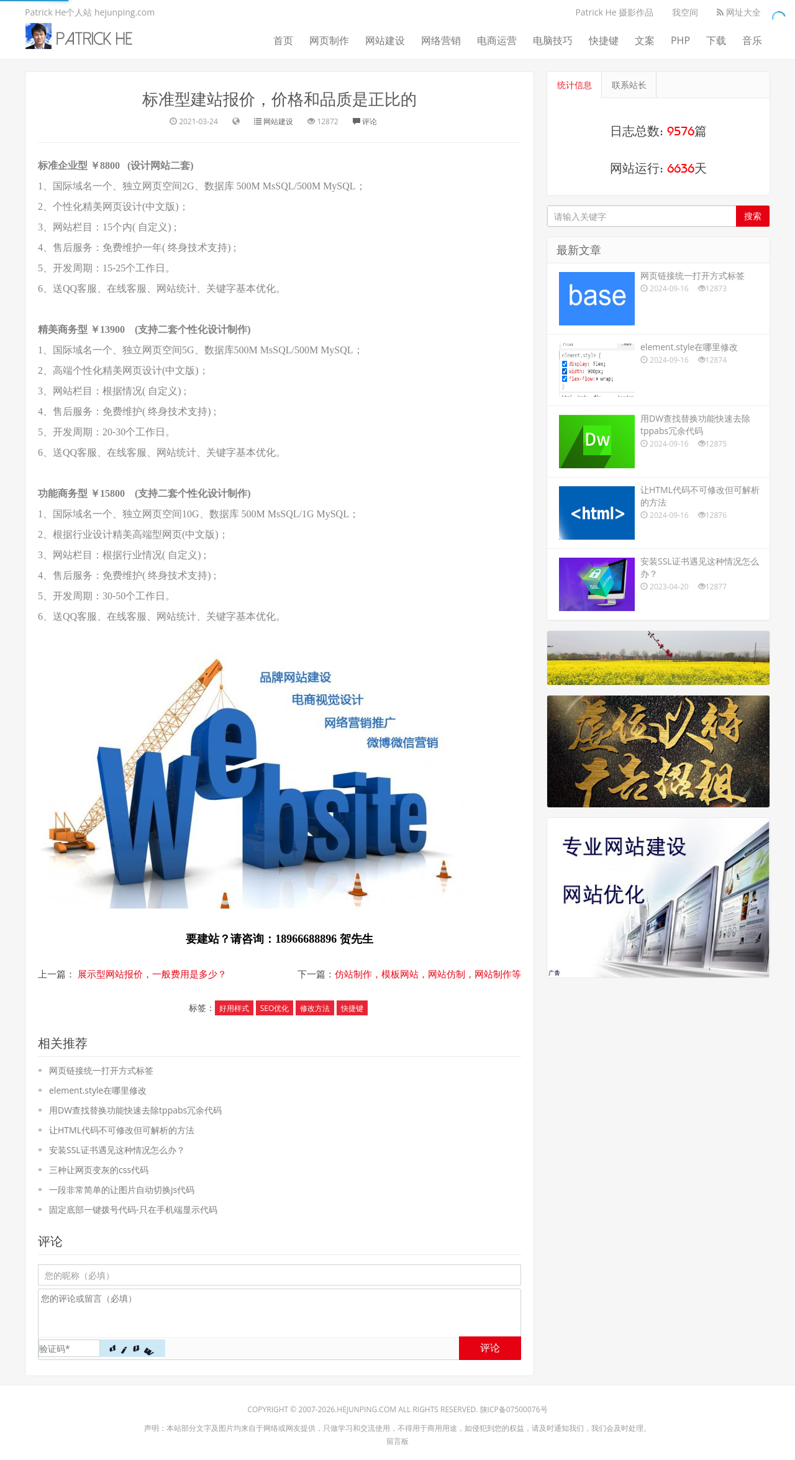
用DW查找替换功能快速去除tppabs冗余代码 (135, 1110)
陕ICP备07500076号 (514, 1409)
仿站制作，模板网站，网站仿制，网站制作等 (428, 974)
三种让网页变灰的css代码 (98, 1170)
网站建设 (385, 40)
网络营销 (441, 40)
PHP (680, 40)
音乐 (752, 40)
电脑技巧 (553, 40)
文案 (645, 40)
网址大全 (739, 12)
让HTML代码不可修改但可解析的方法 (121, 1130)
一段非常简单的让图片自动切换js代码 (121, 1189)
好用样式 (234, 1008)
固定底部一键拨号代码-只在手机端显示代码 (133, 1209)
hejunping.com (366, 1409)
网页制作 (329, 40)
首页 (283, 40)
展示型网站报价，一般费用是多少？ (152, 974)
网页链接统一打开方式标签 (101, 1070)
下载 (716, 40)
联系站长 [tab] (629, 85)
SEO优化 (274, 1008)
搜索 (752, 216)
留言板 (397, 1441)
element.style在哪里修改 (98, 1090)
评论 (365, 121)
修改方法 (315, 1008)
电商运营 (497, 40)
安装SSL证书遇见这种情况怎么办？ (117, 1150)
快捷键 (604, 40)
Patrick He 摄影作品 (614, 12)
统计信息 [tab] (574, 85)
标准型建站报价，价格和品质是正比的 (279, 99)
